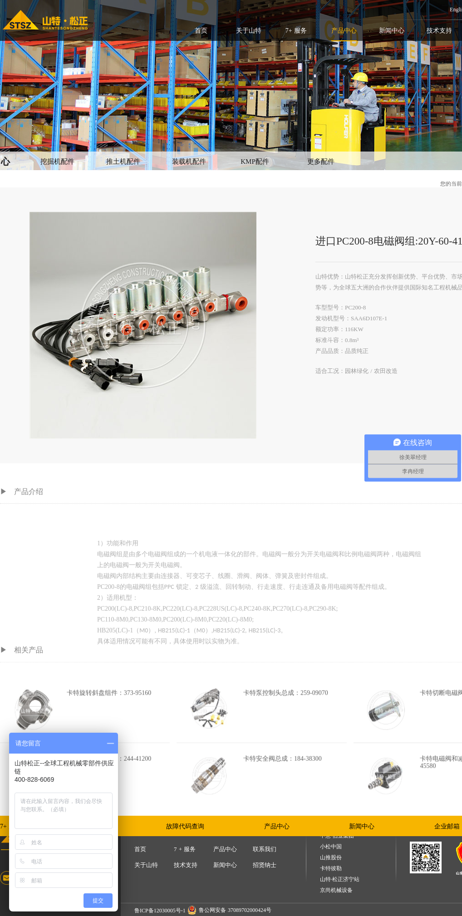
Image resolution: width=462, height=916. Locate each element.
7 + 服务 (185, 849)
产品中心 (344, 30)
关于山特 (248, 30)
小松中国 (331, 847)
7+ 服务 (296, 30)
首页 (201, 30)
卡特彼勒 (331, 869)
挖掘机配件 (57, 161)
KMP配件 (255, 161)
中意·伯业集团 (337, 836)
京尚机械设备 (336, 890)
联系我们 (264, 849)
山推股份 (331, 858)
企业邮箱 (447, 826)
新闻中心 (391, 30)
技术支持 (439, 30)
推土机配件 (123, 161)
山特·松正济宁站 (339, 879)
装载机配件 (189, 161)
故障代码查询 (185, 826)
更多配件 (320, 161)
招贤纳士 (264, 865)
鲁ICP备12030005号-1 (160, 910)
